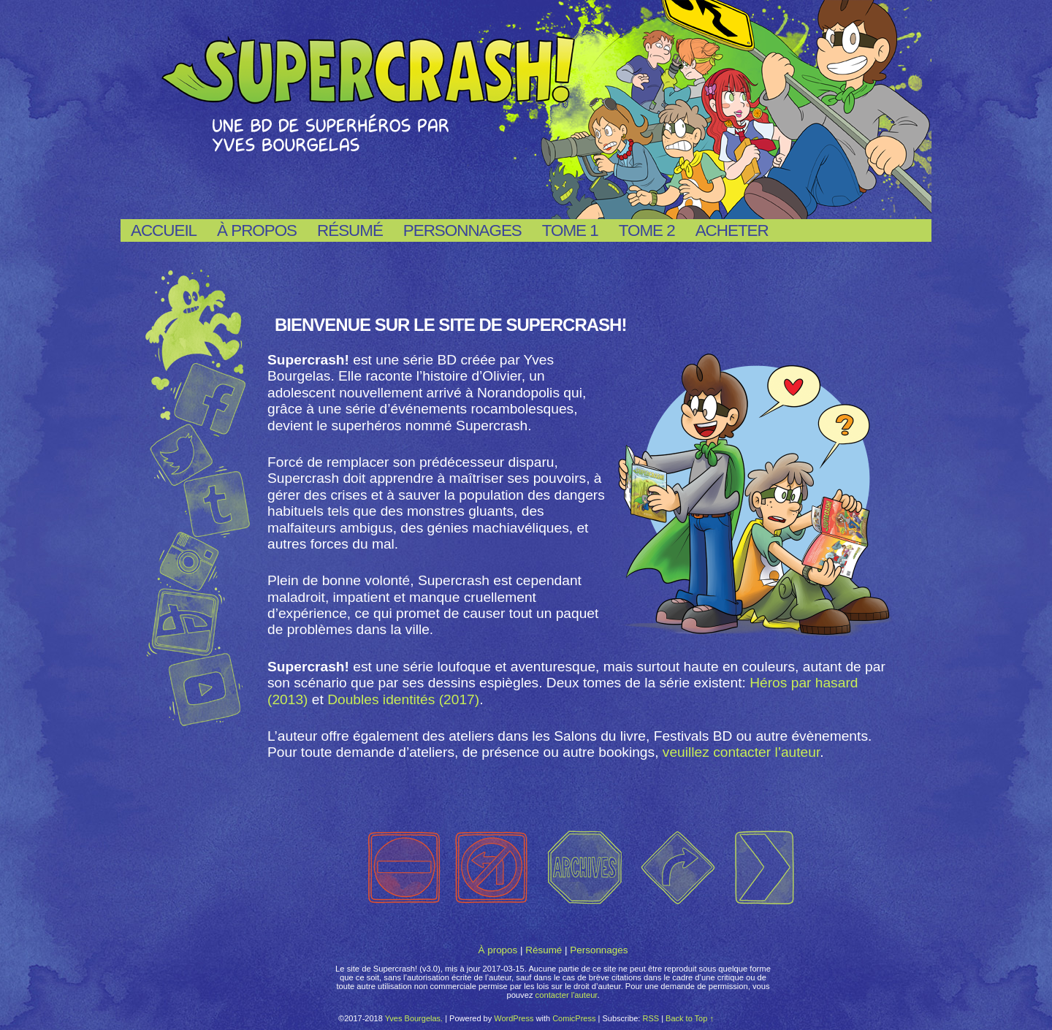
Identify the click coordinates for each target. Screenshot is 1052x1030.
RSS (650, 1018)
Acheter (732, 230)
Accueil (164, 230)
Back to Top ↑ (690, 1018)
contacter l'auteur (566, 995)
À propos (257, 230)
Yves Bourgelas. (414, 1018)
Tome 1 (570, 230)
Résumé (350, 230)
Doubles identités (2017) (403, 699)
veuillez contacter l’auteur (741, 752)
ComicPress (573, 1018)
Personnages (462, 230)
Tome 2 (647, 230)
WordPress (513, 1018)
